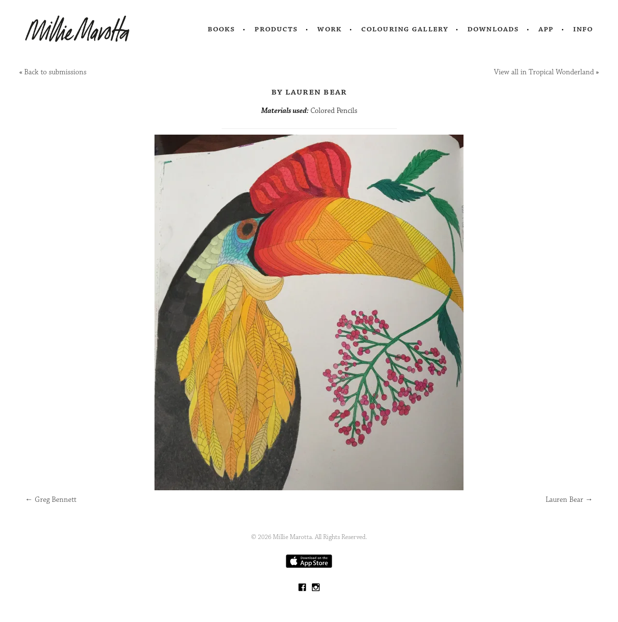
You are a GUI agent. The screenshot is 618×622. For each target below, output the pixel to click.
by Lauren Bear (309, 91)
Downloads (493, 29)
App (545, 29)
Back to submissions (55, 72)
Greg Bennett (50, 499)
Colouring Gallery (404, 29)
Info (583, 29)
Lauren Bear (569, 499)
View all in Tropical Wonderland (544, 72)
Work (329, 29)
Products (276, 29)
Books (222, 29)
